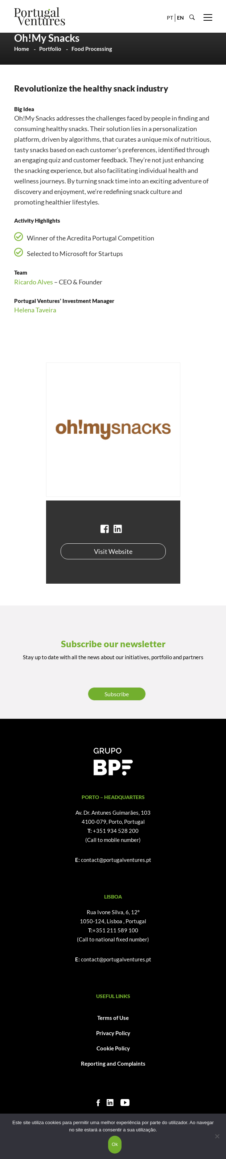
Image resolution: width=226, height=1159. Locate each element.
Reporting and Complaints (113, 1063)
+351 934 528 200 (116, 830)
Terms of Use (113, 1017)
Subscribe (116, 693)
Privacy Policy (113, 1033)
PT (170, 18)
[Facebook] (98, 1102)
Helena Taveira (35, 310)
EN (180, 18)
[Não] (217, 1136)
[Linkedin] (110, 1102)
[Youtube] (125, 1102)
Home (21, 48)
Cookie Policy (113, 1048)
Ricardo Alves (33, 282)
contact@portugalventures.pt (116, 859)
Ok (115, 1144)
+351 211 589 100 (115, 930)
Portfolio (50, 48)
